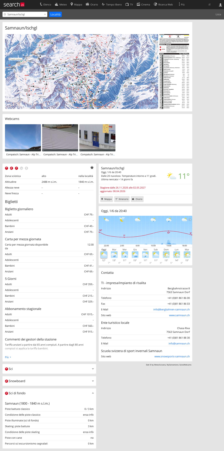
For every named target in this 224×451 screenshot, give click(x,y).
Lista (218, 14)
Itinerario (123, 199)
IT (210, 4)
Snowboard (15, 381)
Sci (9, 369)
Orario (139, 199)
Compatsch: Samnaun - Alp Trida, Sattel (102, 154)
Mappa (108, 199)
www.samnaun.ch (179, 315)
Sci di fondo (15, 393)
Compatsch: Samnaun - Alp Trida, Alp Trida (29, 154)
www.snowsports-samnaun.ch (172, 356)
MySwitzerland (172, 365)
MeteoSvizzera (160, 365)
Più (7, 357)
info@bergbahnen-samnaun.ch (171, 309)
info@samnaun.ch (179, 343)
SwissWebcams (185, 365)
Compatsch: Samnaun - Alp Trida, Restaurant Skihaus (71, 154)
